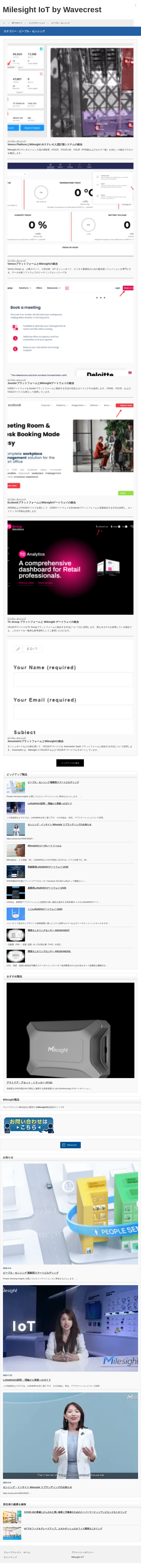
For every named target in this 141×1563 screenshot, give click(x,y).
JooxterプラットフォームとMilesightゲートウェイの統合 (41, 383)
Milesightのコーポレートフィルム (45, 845)
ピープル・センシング (17, 141)
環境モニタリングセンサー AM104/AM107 (49, 930)
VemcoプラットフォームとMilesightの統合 (33, 263)
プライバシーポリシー (82, 1552)
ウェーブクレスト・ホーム (17, 1552)
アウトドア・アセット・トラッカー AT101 (30, 1082)
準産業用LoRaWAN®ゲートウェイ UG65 (48, 867)
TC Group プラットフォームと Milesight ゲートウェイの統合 (43, 621)
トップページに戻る (70, 763)
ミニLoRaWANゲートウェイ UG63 (45, 909)
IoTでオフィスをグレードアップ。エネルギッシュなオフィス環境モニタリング (63, 1528)
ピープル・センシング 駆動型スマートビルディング (53, 782)
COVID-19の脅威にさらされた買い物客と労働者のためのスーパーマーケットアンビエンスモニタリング (75, 1512)
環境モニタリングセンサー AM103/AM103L (49, 951)
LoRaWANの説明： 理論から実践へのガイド (50, 803)
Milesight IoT (77, 1557)
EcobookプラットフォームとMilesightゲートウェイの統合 (42, 502)
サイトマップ (10, 1557)
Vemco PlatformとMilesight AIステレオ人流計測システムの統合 (45, 144)
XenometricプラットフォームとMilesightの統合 (36, 741)
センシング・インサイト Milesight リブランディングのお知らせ (59, 824)
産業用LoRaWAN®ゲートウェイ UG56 (47, 888)
